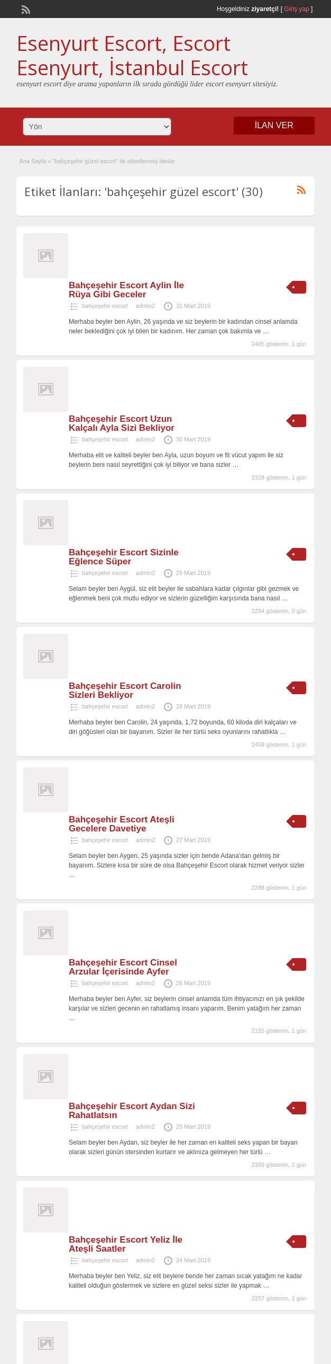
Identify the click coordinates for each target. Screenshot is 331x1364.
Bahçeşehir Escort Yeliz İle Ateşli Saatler (125, 1244)
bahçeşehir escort (105, 306)
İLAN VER (274, 125)
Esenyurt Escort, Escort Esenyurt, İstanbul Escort (132, 55)
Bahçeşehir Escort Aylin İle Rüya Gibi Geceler (126, 289)
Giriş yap (296, 9)
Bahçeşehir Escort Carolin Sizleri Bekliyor (125, 690)
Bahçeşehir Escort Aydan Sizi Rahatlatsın (132, 1110)
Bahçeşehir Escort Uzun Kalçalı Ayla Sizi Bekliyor (121, 423)
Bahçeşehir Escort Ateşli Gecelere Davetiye (121, 824)
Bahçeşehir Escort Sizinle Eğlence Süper (124, 556)
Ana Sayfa (32, 161)
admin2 (145, 306)
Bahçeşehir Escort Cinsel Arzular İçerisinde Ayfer (123, 967)
